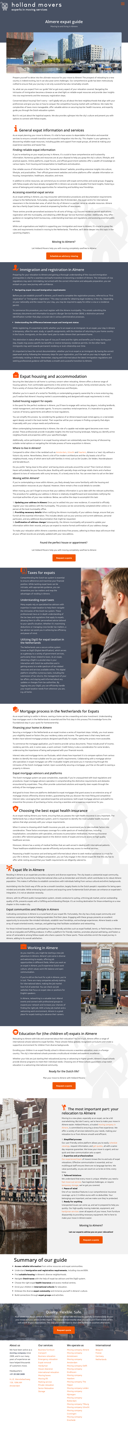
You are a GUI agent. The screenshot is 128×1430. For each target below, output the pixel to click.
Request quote (64, 1330)
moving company (18, 1352)
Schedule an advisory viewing (64, 256)
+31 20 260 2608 (17, 1374)
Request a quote (64, 558)
